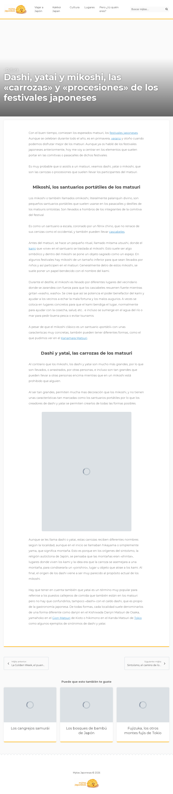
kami (32, 248)
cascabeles (117, 232)
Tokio (138, 618)
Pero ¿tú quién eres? (109, 9)
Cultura (74, 7)
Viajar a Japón (39, 9)
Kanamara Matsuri (74, 338)
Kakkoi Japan (56, 9)
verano (116, 138)
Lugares (89, 7)
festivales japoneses (124, 133)
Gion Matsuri (61, 618)
